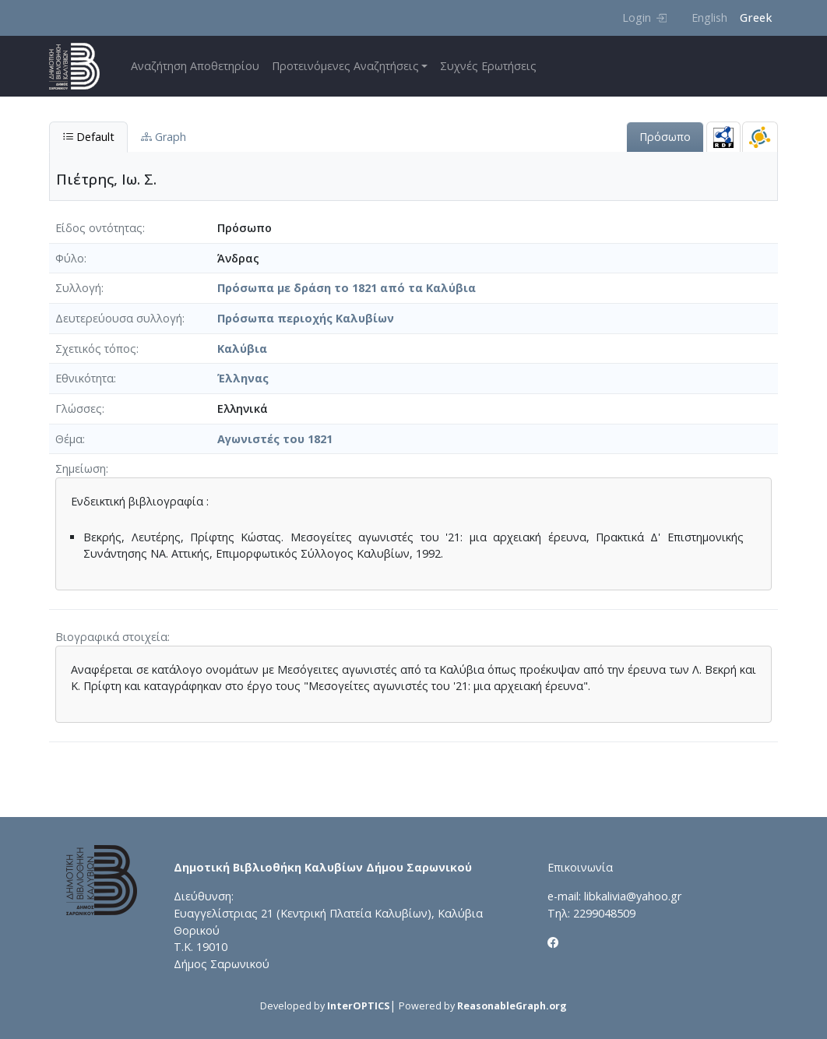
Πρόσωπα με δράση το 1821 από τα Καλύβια (346, 287)
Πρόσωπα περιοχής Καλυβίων (305, 318)
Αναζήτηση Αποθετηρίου (195, 65)
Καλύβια (242, 348)
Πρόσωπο (665, 136)
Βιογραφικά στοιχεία (111, 636)
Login (644, 17)
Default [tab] (88, 136)
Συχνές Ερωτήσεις (488, 65)
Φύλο (69, 258)
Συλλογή (78, 287)
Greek (756, 17)
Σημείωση (80, 468)
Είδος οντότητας (99, 227)
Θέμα (69, 438)
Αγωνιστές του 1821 (275, 438)
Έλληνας (243, 378)
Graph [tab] (163, 136)
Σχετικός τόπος (95, 348)
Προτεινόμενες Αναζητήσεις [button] (345, 65)
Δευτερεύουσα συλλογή (118, 318)
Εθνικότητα (84, 378)
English (709, 17)
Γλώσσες (78, 408)
